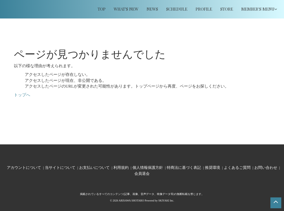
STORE (226, 9)
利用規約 (121, 167)
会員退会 (142, 173)
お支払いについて (94, 167)
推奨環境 (212, 167)
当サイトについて (60, 167)
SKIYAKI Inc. (166, 200)
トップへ (22, 95)
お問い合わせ (265, 167)
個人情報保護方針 (147, 167)
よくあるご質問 (237, 167)
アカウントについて (24, 167)
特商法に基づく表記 (184, 167)
